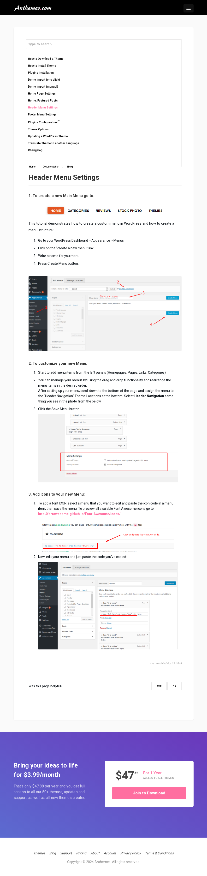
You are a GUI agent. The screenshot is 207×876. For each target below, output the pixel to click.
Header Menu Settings (43, 107)
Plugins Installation (41, 72)
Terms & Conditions (159, 853)
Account (110, 853)
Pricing (81, 853)
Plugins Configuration (44, 122)
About (95, 853)
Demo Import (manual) (43, 86)
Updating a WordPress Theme (48, 136)
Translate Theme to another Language (53, 143)
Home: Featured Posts (43, 100)
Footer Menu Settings (42, 114)
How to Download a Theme (46, 58)
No (174, 685)
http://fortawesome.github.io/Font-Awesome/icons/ (79, 514)
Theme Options (38, 129)
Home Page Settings (42, 93)
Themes (39, 853)
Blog (52, 853)
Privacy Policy (130, 853)
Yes (159, 685)
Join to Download (149, 793)
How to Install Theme (42, 65)
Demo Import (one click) (44, 79)
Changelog (35, 150)
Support (66, 853)
